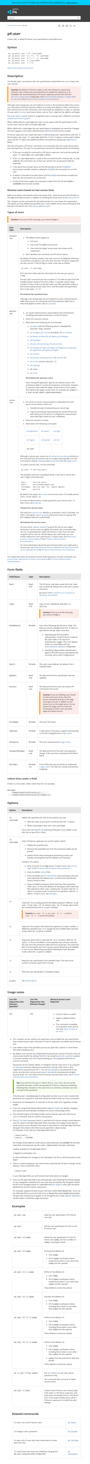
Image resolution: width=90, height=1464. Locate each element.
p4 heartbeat (35, 340)
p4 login (43, 348)
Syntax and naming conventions (20, 68)
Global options (31, 980)
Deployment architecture (44, 547)
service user (37, 512)
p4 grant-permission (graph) (18, 118)
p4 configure (35, 332)
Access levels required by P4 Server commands (26, 559)
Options (73, 139)
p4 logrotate (71, 348)
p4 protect (22, 112)
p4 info (56, 440)
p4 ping (43, 357)
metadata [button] (41, 461)
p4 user (59, 1031)
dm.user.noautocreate (20, 97)
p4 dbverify (43, 336)
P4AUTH (37, 830)
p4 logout (51, 348)
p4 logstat (46, 350)
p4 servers (34, 361)
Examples (46, 206)
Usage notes (66, 733)
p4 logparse (61, 348)
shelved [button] (43, 872)
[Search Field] (44, 18)
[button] (78, 18)
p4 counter (45, 332)
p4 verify (33, 373)
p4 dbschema (32, 431)
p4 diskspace (63, 336)
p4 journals (57, 344)
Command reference (14, 25)
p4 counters (67, 332)
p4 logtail (55, 350)
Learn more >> (72, 2)
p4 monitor (34, 354)
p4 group (37, 503)
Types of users (69, 1029)
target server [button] (72, 461)
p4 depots (53, 336)
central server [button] (73, 197)
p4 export (45, 431)
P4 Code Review (50, 876)
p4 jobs (33, 344)
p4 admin (34, 326)
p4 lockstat (34, 348)
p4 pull (49, 357)
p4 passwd (34, 357)
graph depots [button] (16, 116)
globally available (65, 1056)
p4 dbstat (34, 336)
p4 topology (35, 365)
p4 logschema (35, 350)
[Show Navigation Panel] (79, 11)
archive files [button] (54, 461)
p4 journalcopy (43, 344)
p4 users (43, 494)
